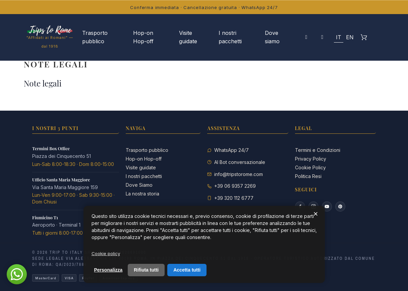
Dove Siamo (139, 185)
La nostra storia (142, 193)
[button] (322, 37)
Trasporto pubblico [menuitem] (95, 37)
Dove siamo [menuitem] (272, 37)
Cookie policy (106, 253)
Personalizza (108, 270)
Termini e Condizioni (317, 150)
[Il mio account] (306, 37)
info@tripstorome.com (238, 174)
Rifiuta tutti (146, 270)
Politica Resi (308, 176)
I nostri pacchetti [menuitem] (230, 37)
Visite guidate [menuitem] (188, 37)
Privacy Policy (310, 159)
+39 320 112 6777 (233, 198)
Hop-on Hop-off (144, 159)
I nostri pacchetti (144, 176)
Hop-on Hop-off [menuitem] (143, 37)
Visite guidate (141, 167)
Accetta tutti (186, 270)
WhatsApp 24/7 (231, 150)
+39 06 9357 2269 (235, 186)
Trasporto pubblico (147, 150)
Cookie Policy (310, 167)
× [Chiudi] (315, 213)
